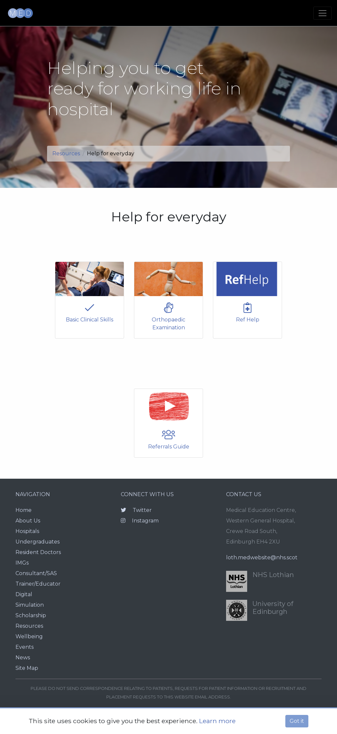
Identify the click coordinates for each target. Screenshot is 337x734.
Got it (297, 721)
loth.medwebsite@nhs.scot (262, 557)
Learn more (217, 721)
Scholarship (30, 615)
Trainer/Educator (38, 584)
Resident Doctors (38, 552)
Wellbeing (29, 636)
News (22, 657)
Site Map (26, 668)
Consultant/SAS (36, 573)
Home (23, 510)
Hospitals (27, 531)
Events (24, 647)
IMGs (22, 563)
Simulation (29, 605)
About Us (27, 521)
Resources (66, 153)
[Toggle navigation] (322, 13)
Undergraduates (37, 542)
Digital (23, 594)
